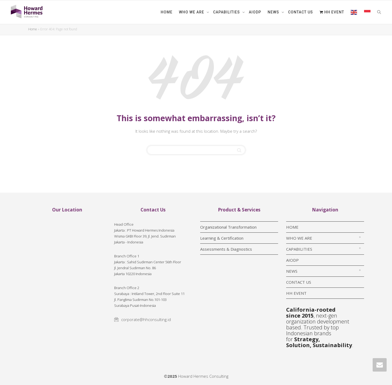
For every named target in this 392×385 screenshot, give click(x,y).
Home (32, 29)
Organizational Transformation (228, 227)
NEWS (274, 12)
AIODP (255, 12)
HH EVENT (331, 12)
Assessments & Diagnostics (226, 249)
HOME (166, 12)
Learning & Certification (221, 238)
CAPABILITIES (227, 12)
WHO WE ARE (192, 12)
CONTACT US (300, 12)
